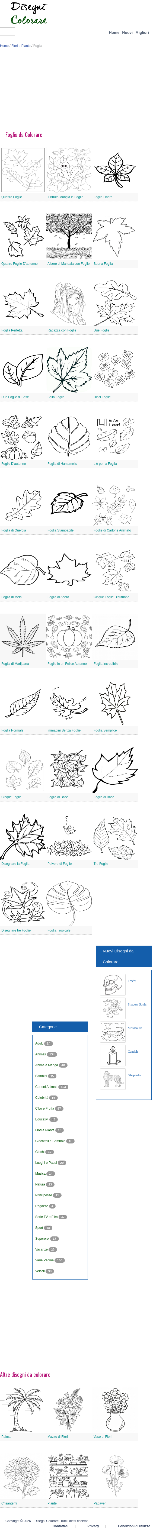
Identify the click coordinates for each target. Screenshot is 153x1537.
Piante (52, 1503)
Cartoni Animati (46, 1087)
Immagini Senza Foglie (64, 730)
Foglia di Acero (58, 597)
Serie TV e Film (47, 1217)
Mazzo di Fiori (57, 1437)
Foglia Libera (103, 197)
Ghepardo (134, 1075)
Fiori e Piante (21, 46)
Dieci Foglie (102, 397)
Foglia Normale (12, 730)
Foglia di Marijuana (15, 664)
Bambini (41, 1076)
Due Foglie (101, 330)
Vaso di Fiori (102, 1437)
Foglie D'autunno (13, 464)
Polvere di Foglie (59, 864)
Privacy (93, 1526)
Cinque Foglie (11, 797)
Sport (39, 1228)
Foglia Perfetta (12, 330)
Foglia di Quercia (13, 530)
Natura (40, 1184)
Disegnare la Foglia (15, 864)
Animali (41, 1054)
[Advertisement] (76, 92)
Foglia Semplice (105, 730)
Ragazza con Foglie (61, 330)
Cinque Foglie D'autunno (111, 597)
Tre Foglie (101, 864)
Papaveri (100, 1503)
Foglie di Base (57, 797)
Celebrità (42, 1098)
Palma (6, 1437)
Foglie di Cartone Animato (112, 530)
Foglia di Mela (11, 597)
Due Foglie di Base (15, 397)
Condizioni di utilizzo (134, 1526)
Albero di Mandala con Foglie (68, 264)
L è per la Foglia (105, 464)
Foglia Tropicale (59, 930)
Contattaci (61, 1526)
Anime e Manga (47, 1065)
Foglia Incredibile (106, 664)
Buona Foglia (103, 264)
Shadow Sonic (137, 1004)
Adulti (39, 1043)
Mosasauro (135, 1028)
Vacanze (42, 1249)
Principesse (44, 1195)
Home (114, 32)
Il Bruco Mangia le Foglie (65, 197)
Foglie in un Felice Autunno (67, 664)
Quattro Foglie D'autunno (19, 264)
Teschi (132, 981)
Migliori (142, 32)
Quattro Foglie (11, 197)
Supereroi (42, 1238)
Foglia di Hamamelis (62, 464)
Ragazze (42, 1206)
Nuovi (127, 32)
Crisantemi (9, 1503)
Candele (133, 1051)
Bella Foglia (56, 397)
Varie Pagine (45, 1260)
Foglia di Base (104, 797)
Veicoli (40, 1271)
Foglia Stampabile (60, 530)
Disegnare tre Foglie (16, 930)
